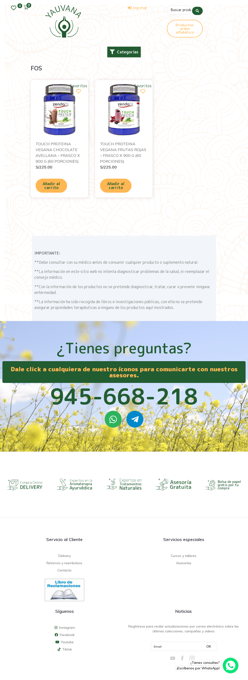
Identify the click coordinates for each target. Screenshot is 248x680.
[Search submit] (197, 9)
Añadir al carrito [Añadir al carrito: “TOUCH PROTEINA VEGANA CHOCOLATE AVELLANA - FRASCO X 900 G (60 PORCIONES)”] (51, 185)
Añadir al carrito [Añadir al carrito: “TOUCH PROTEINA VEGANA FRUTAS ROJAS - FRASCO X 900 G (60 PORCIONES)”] (115, 185)
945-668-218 (124, 396)
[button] (124, 52)
